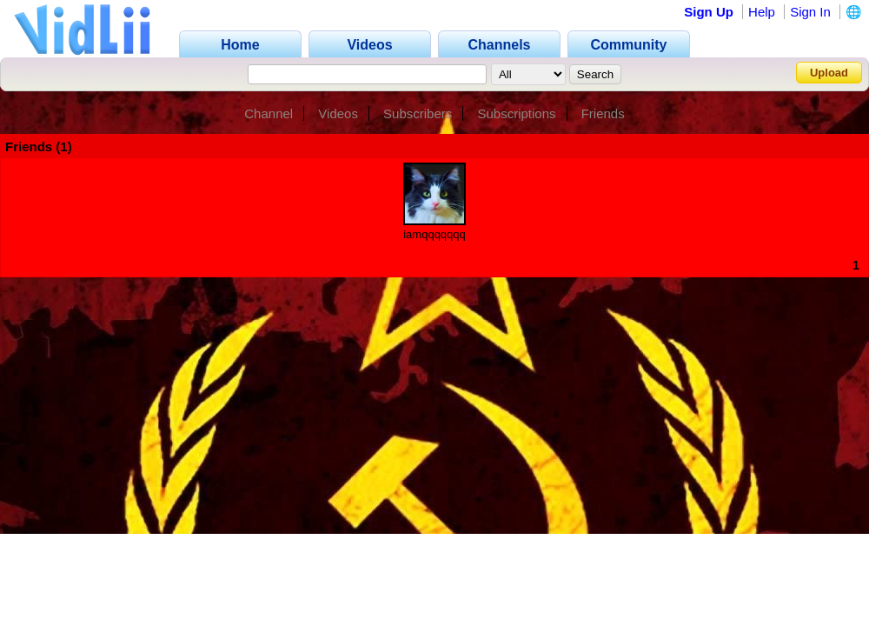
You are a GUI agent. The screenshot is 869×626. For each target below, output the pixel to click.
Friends (603, 113)
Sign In (810, 11)
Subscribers (417, 113)
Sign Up (708, 11)
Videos (338, 113)
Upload (829, 72)
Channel (268, 113)
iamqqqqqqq (434, 234)
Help (761, 11)
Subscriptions (516, 113)
